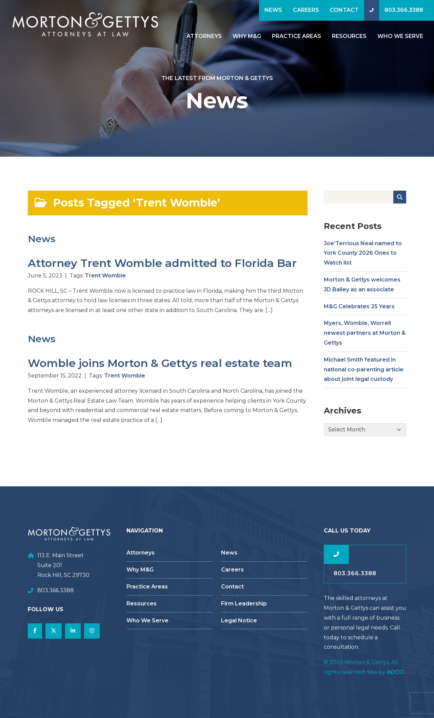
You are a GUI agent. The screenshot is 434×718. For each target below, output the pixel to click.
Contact (344, 10)
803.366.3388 (403, 10)
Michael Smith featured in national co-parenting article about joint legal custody (363, 373)
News (273, 10)
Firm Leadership (244, 603)
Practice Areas (296, 36)
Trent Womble (105, 279)
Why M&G (247, 36)
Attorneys (204, 36)
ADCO (395, 672)
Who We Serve (400, 36)
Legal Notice (239, 620)
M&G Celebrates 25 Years (359, 309)
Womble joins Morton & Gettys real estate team (160, 366)
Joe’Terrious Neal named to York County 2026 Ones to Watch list (363, 256)
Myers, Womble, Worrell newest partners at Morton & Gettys (365, 336)
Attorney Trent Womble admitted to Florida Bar (162, 266)
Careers (306, 10)
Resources (349, 36)
